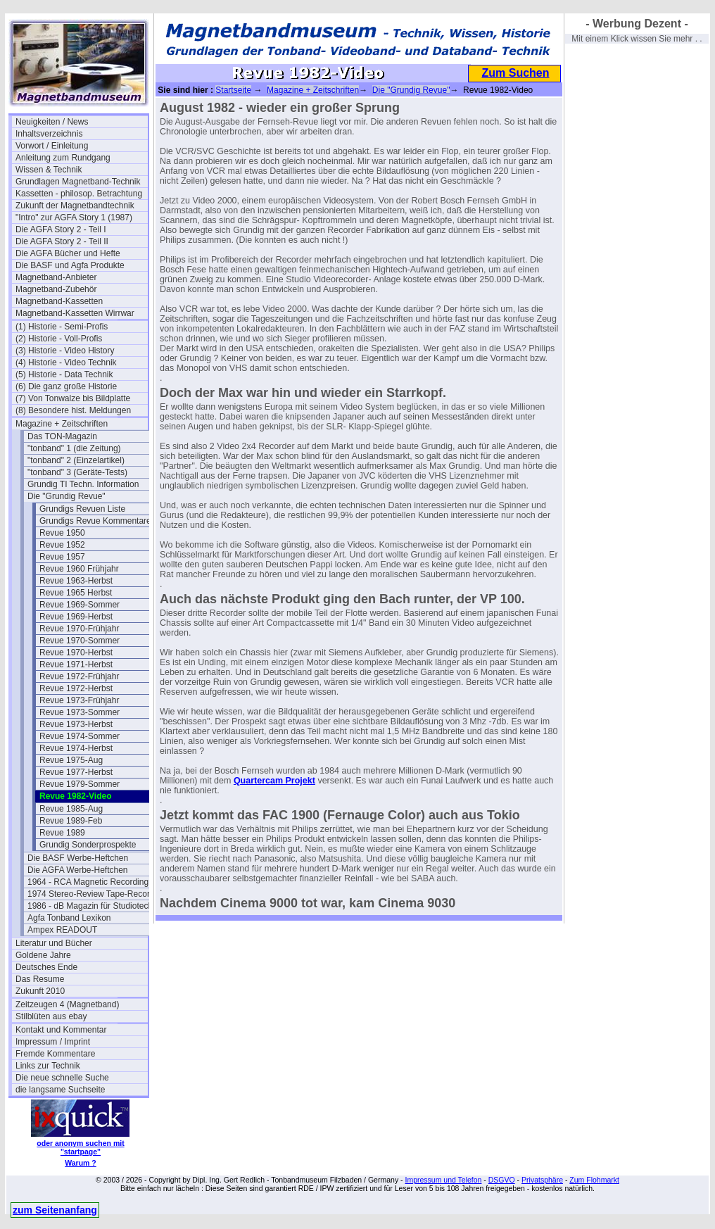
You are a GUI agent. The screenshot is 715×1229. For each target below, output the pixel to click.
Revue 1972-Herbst (76, 688)
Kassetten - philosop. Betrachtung (78, 193)
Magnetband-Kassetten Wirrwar (74, 313)
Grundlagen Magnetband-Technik (77, 182)
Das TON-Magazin (62, 436)
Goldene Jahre (43, 955)
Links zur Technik (47, 1066)
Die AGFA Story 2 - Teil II (61, 241)
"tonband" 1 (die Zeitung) (74, 448)
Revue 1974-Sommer (79, 736)
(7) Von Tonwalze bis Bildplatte (72, 398)
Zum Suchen (515, 73)
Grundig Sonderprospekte (87, 845)
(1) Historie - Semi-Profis (61, 327)
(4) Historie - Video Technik (66, 362)
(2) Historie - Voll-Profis (58, 339)
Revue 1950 (62, 533)
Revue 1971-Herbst (76, 664)
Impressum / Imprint (52, 1042)
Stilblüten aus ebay (51, 1016)
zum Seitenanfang (55, 1210)
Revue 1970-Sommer (79, 640)
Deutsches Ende (46, 967)
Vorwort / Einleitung (51, 146)
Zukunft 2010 (40, 991)
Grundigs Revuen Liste (82, 509)
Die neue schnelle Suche (62, 1078)
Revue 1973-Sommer (79, 712)
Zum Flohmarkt (594, 1180)
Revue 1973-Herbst (76, 724)
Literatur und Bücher (53, 943)
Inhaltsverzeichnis (48, 134)
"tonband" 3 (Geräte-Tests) (77, 472)
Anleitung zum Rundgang (62, 158)
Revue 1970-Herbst (76, 652)
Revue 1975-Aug (71, 760)
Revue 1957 (62, 557)
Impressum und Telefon (443, 1180)
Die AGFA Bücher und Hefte (67, 253)
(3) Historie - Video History (64, 350)
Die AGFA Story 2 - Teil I (60, 229)
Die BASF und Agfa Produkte (70, 265)
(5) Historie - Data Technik (64, 374)
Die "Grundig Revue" (66, 496)
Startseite (233, 90)
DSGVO (501, 1180)
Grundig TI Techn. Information (83, 484)
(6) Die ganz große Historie (66, 386)
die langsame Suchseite (60, 1090)
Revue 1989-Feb (70, 821)
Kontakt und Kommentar (60, 1030)
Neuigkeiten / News (51, 122)
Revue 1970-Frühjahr (79, 629)
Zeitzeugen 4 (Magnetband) (67, 1004)
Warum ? (80, 1163)
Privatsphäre (542, 1180)
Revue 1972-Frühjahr (79, 676)
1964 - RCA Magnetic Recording (87, 882)
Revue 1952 (62, 545)
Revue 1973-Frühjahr (79, 700)
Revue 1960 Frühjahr (79, 569)
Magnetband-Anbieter (55, 277)
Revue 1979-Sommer (79, 784)
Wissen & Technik (48, 170)
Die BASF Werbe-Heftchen (77, 858)
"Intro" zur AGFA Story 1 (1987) (73, 217)
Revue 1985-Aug (71, 809)
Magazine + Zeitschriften (61, 424)
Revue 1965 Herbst (75, 593)
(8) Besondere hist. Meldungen (73, 410)
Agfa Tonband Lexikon (69, 918)
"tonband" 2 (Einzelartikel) (76, 460)
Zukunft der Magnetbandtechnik (74, 205)
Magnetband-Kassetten (59, 301)
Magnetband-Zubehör (55, 289)
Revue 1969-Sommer (79, 605)
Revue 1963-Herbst (76, 581)
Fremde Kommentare (55, 1054)
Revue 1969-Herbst (76, 617)
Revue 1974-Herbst (76, 748)
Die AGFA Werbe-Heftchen (77, 870)
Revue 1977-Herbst (76, 772)
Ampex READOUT (62, 930)
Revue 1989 (62, 833)
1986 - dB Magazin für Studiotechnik (93, 906)
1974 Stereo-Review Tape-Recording (93, 894)
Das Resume (39, 979)
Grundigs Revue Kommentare (95, 521)
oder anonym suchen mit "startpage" (80, 1147)
